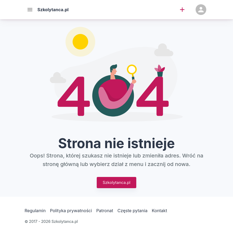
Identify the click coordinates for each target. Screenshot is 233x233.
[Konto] (200, 9)
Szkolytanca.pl (116, 182)
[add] (182, 10)
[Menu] (30, 9)
